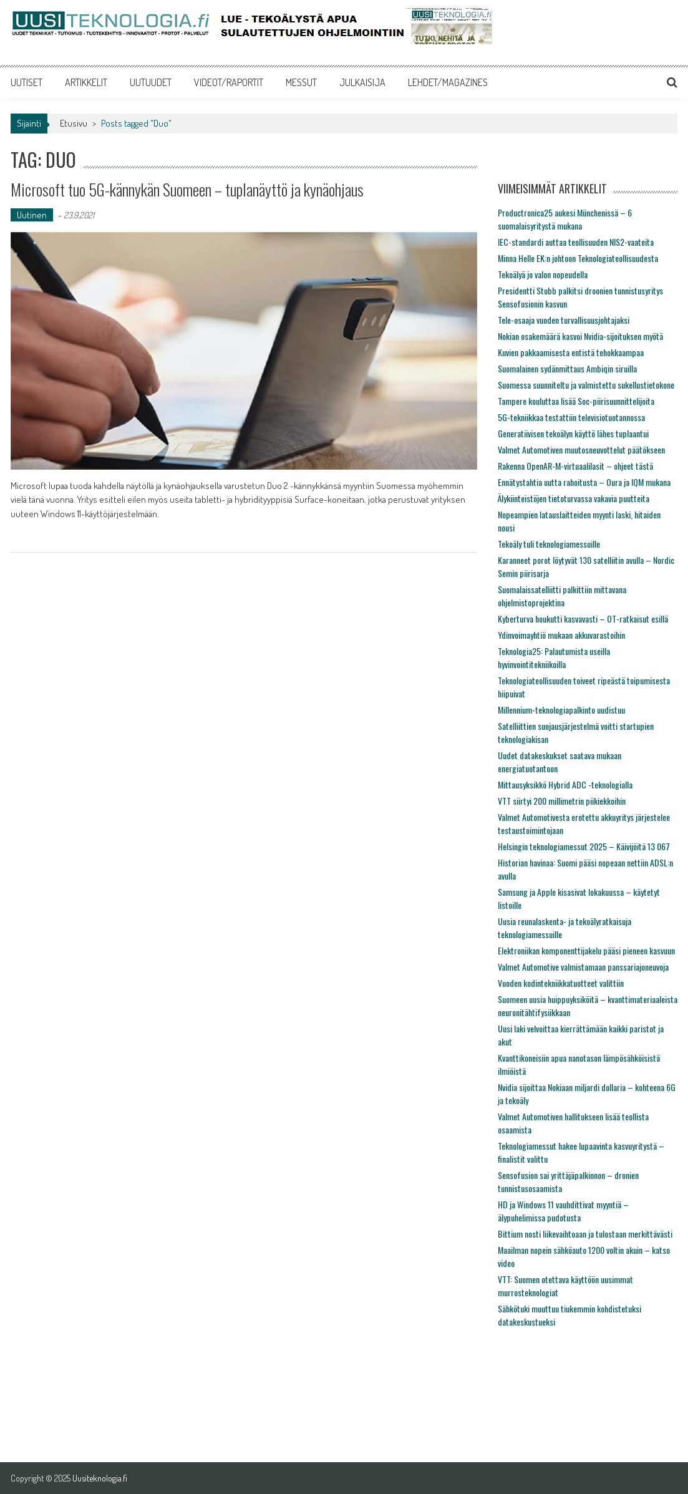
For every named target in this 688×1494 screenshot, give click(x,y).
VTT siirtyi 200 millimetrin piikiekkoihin (562, 800)
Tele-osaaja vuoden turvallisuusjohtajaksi (563, 319)
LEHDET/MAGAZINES (448, 82)
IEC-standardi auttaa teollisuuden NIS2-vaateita (576, 241)
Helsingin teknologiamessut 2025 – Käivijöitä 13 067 (584, 846)
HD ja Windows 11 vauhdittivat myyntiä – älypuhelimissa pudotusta (563, 1211)
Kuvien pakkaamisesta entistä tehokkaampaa (571, 352)
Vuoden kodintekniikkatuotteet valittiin (561, 982)
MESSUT (301, 82)
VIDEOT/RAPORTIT (228, 82)
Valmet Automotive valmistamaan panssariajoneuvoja (583, 966)
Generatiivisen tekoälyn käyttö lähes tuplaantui (573, 433)
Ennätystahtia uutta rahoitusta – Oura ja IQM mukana (584, 481)
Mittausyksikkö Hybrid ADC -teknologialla (565, 784)
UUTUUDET (151, 82)
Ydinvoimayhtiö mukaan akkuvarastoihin (561, 634)
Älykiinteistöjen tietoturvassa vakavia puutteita (573, 498)
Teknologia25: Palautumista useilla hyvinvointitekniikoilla (554, 657)
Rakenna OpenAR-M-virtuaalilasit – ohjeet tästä (575, 465)
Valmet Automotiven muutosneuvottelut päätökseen (581, 449)
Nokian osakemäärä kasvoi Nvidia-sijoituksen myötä (580, 335)
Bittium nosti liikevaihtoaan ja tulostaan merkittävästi (585, 1233)
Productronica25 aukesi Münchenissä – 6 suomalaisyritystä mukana (565, 219)
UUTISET (26, 82)
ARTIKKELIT (86, 82)
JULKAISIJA (362, 82)
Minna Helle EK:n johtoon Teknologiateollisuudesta (578, 257)
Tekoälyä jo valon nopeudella (543, 274)
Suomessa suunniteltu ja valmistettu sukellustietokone (586, 384)
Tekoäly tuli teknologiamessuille (549, 543)
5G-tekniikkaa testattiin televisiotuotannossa (571, 417)
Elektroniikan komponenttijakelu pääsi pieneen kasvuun (586, 950)
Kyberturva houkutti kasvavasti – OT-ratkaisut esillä (583, 618)
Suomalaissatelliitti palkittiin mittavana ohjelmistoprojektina (562, 596)
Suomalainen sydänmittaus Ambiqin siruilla (567, 368)
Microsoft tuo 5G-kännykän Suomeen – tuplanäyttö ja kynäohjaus (187, 189)
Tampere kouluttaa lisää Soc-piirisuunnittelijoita (576, 400)
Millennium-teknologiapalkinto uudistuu (561, 709)
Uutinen (32, 215)
